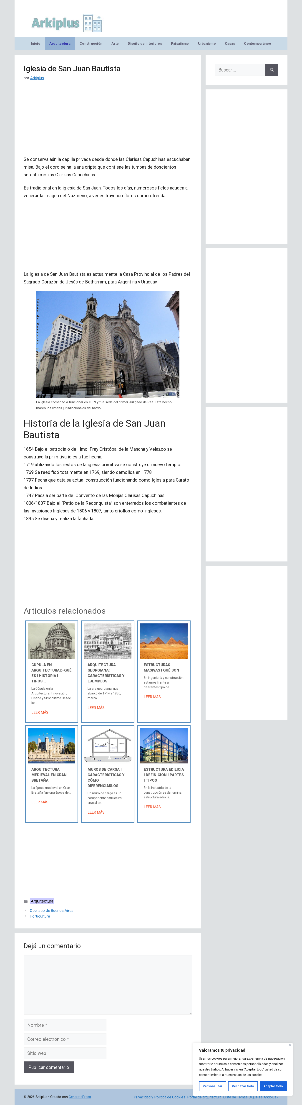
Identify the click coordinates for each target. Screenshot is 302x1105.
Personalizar (212, 1086)
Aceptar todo (273, 1086)
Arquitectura (59, 44)
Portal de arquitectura (204, 1097)
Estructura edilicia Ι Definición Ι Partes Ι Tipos (164, 775)
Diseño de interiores (145, 44)
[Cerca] (290, 1045)
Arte (115, 44)
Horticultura (40, 916)
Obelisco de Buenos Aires (51, 910)
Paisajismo (180, 44)
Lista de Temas (235, 1097)
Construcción (91, 44)
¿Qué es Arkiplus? (263, 1097)
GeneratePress (80, 1097)
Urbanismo (207, 44)
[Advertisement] (108, 122)
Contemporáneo (257, 44)
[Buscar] (271, 70)
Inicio (35, 44)
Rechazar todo (243, 1086)
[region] (243, 1069)
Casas (230, 44)
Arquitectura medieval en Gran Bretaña (49, 775)
